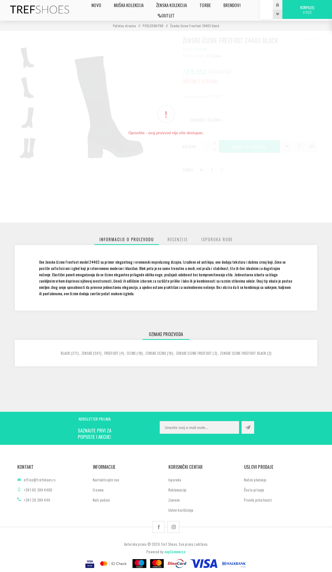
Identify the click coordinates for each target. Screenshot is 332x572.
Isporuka (174, 479)
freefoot (111, 353)
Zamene (174, 500)
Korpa (307, 10)
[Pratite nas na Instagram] (173, 527)
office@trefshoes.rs (39, 479)
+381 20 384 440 (37, 500)
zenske (86, 353)
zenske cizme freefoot (194, 353)
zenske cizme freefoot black (243, 353)
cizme (131, 353)
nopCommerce (175, 551)
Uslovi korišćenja (180, 510)
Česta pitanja (254, 490)
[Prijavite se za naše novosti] (199, 427)
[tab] (126, 239)
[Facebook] (158, 527)
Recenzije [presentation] (178, 239)
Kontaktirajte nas (106, 479)
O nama (98, 490)
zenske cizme (155, 353)
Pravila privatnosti (258, 500)
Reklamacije (177, 490)
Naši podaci (101, 500)
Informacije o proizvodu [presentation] (126, 239)
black (65, 353)
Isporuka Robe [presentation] (217, 239)
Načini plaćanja (255, 479)
